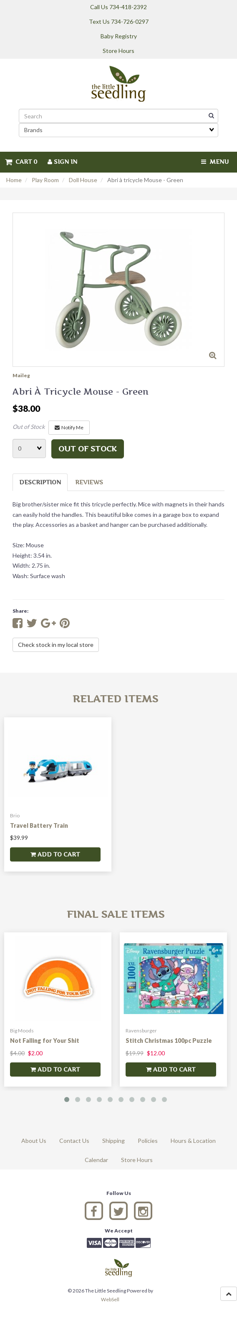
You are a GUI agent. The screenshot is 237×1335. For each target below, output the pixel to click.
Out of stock (87, 448)
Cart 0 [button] (21, 161)
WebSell (110, 1299)
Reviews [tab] (89, 482)
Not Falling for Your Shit (44, 1040)
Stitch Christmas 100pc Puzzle (169, 1040)
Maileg (21, 375)
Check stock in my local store (55, 644)
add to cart (55, 854)
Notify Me (69, 427)
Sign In (62, 161)
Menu (215, 161)
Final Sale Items (115, 914)
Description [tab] (40, 482)
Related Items (115, 699)
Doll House (83, 179)
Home (14, 179)
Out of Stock (29, 426)
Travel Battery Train (39, 825)
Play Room (45, 179)
